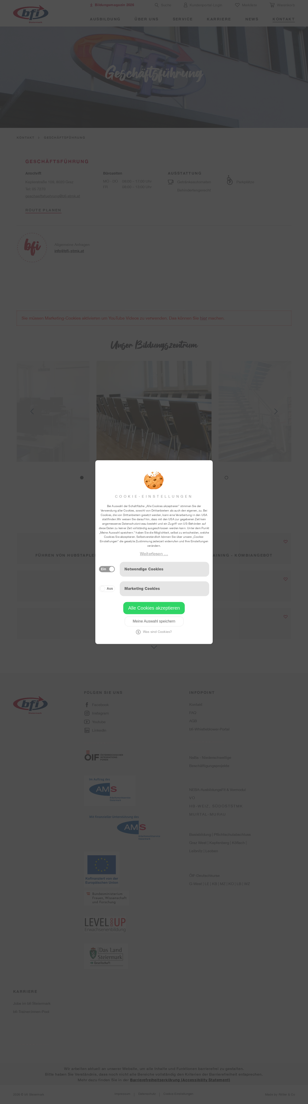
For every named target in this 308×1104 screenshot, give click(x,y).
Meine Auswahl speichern (154, 621)
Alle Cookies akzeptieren (154, 608)
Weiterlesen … (154, 553)
